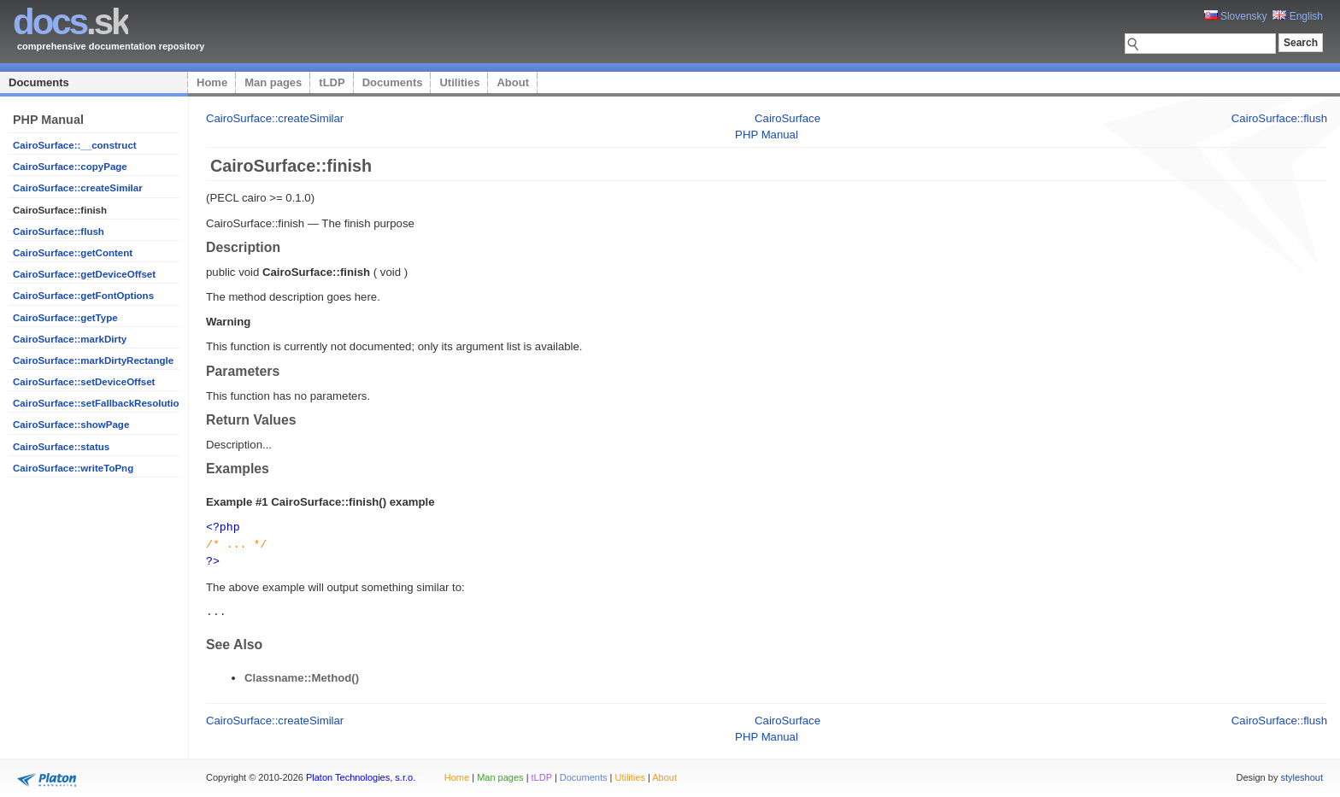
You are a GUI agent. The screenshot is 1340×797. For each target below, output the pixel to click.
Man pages (273, 82)
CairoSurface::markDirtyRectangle (93, 360)
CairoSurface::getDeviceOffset (84, 274)
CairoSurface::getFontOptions (83, 295)
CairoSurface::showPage (71, 424)
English (1297, 16)
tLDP (331, 82)
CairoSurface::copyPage (70, 166)
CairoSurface (787, 118)
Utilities (459, 82)
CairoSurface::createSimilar (78, 188)
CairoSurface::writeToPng (73, 468)
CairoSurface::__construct (75, 145)
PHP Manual (766, 134)
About (513, 82)
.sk (70, 22)
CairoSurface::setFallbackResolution (99, 403)
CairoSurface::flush (58, 231)
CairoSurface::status (61, 447)
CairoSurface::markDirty (69, 339)
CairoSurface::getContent (72, 253)
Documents (39, 82)
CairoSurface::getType (65, 318)
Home (212, 82)
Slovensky (1235, 16)
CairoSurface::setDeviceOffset (84, 382)
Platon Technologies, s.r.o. (360, 775)
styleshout (1301, 775)
